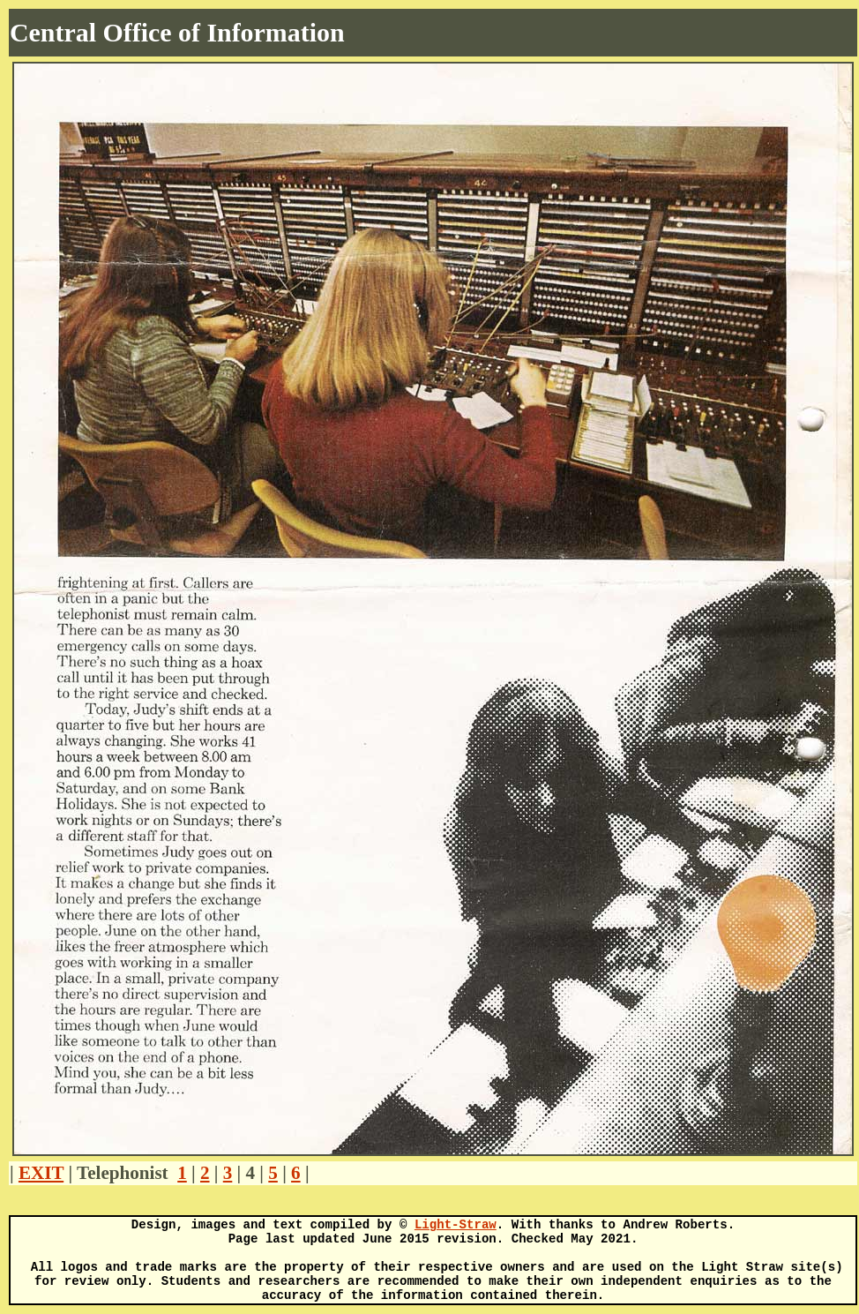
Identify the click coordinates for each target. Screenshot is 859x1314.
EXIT (41, 1172)
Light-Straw (456, 1225)
